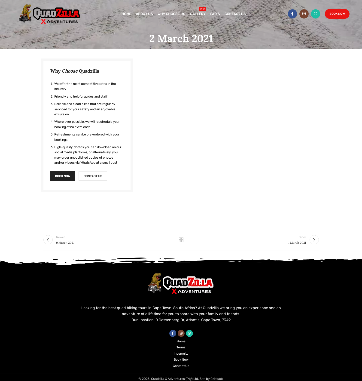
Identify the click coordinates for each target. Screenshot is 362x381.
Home (181, 341)
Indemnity (181, 354)
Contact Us (181, 366)
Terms (181, 347)
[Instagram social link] (304, 13)
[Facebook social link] (292, 13)
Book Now (337, 13)
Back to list (181, 239)
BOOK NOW (62, 176)
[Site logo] (50, 14)
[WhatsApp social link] (315, 13)
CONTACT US (93, 176)
